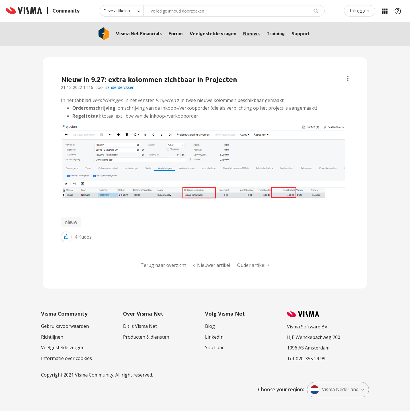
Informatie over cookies (66, 358)
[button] (203, 163)
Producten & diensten (146, 337)
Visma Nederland (334, 389)
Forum (176, 33)
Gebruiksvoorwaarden (65, 326)
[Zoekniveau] (122, 11)
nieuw (71, 222)
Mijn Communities (384, 10)
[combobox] (234, 11)
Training (275, 33)
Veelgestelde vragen (213, 33)
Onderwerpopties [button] (348, 78)
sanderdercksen (119, 87)
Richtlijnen (52, 337)
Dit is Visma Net (140, 326)
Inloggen (359, 10)
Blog (210, 326)
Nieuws (251, 33)
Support (301, 33)
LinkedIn (214, 337)
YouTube (215, 347)
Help (397, 10)
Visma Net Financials (139, 33)
